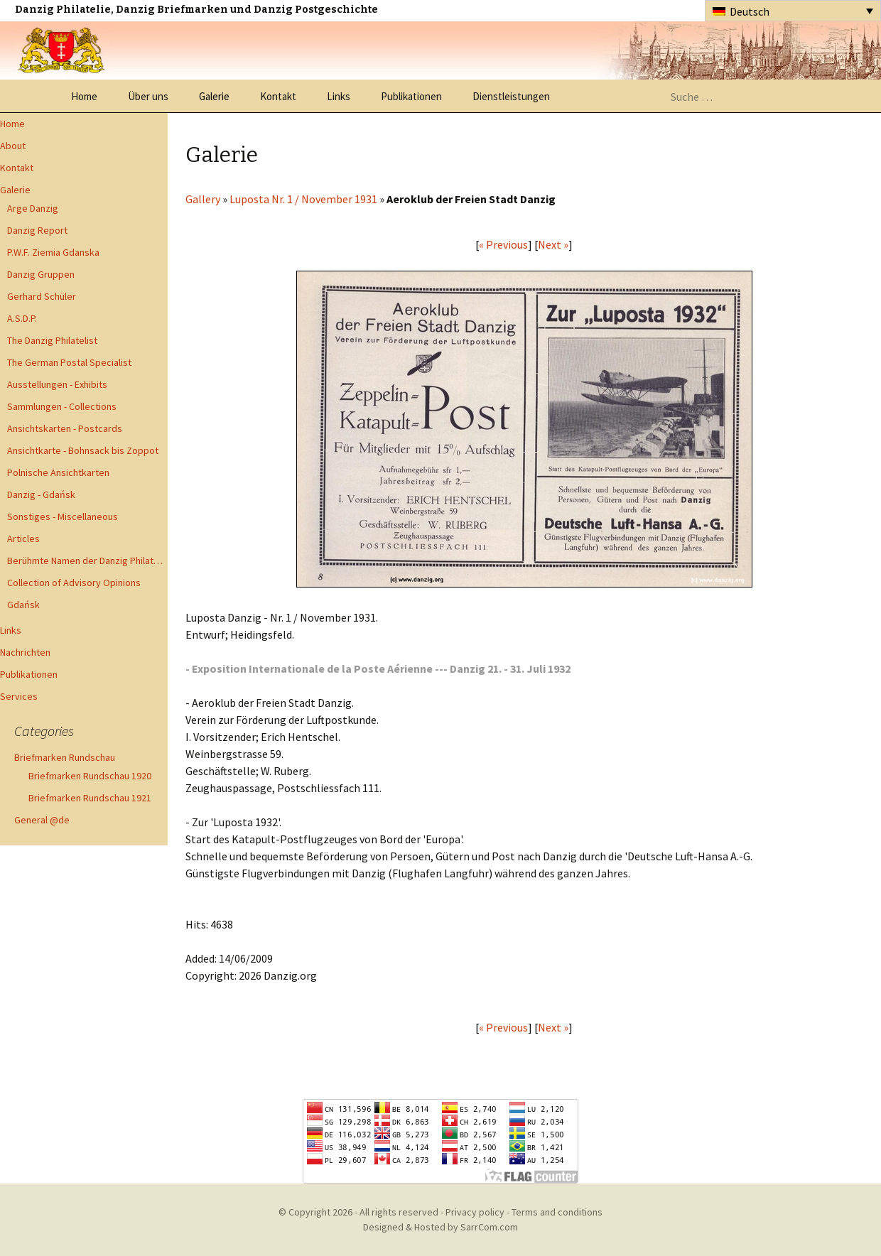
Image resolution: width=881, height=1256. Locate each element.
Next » (553, 244)
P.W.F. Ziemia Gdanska (53, 252)
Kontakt (278, 96)
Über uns (148, 96)
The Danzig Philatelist (52, 340)
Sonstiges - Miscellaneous (62, 516)
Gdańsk (23, 604)
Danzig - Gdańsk (41, 494)
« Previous (503, 244)
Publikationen (411, 96)
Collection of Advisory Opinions (74, 582)
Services (19, 696)
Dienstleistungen (511, 96)
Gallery (202, 199)
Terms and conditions (557, 1212)
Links (338, 96)
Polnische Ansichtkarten (58, 472)
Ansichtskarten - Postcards (64, 428)
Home (84, 96)
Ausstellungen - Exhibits (57, 384)
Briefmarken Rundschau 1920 (89, 775)
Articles (23, 538)
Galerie (214, 96)
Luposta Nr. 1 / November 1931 (303, 199)
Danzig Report (37, 230)
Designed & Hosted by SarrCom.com (440, 1226)
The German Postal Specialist (69, 362)
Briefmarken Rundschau (64, 757)
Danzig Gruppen (41, 274)
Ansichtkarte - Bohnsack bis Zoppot (82, 450)
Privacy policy (474, 1212)
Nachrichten (25, 652)
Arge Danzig (32, 208)
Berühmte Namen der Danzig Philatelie (87, 560)
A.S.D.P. (22, 318)
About (13, 145)
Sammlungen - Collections (62, 406)
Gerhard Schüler (41, 296)
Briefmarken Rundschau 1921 (89, 797)
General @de (42, 819)
